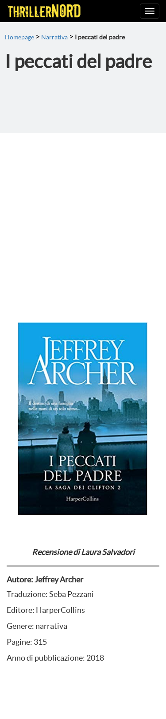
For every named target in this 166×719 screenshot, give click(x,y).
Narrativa (54, 37)
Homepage (19, 37)
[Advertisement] (83, 220)
